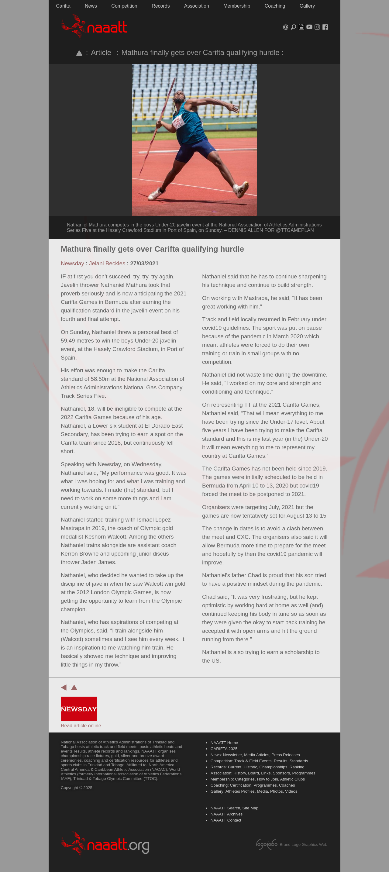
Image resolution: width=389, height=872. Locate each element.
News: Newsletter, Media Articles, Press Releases (255, 755)
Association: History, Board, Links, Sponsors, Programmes (263, 773)
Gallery (307, 6)
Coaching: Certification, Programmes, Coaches (253, 785)
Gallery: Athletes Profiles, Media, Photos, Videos (254, 791)
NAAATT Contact (226, 820)
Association (196, 6)
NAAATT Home (224, 742)
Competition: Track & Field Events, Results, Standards (259, 761)
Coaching (275, 6)
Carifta (63, 6)
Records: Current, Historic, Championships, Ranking (258, 767)
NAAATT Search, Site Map (234, 808)
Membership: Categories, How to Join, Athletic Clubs (258, 779)
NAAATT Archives (227, 814)
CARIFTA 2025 (224, 748)
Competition (124, 6)
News (91, 6)
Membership (236, 6)
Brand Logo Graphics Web (303, 844)
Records (161, 6)
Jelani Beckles (107, 263)
